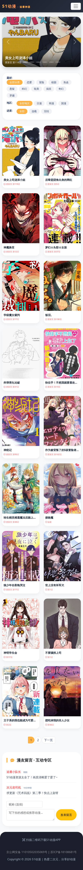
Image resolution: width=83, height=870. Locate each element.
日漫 (39, 103)
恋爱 (29, 82)
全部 (21, 111)
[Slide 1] (25, 62)
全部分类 (15, 82)
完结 (46, 111)
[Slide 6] (57, 62)
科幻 (24, 88)
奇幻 (61, 88)
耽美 (36, 88)
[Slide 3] (38, 62)
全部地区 (24, 103)
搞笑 (48, 88)
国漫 (63, 103)
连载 (34, 111)
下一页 (48, 740)
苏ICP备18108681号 (63, 852)
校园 (53, 82)
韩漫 (51, 103)
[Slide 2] (32, 62)
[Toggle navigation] (76, 6)
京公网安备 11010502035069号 (26, 852)
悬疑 (12, 88)
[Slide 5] (51, 62)
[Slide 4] (45, 62)
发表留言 (66, 815)
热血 (66, 82)
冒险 (41, 82)
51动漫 (16, 6)
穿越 (12, 95)
